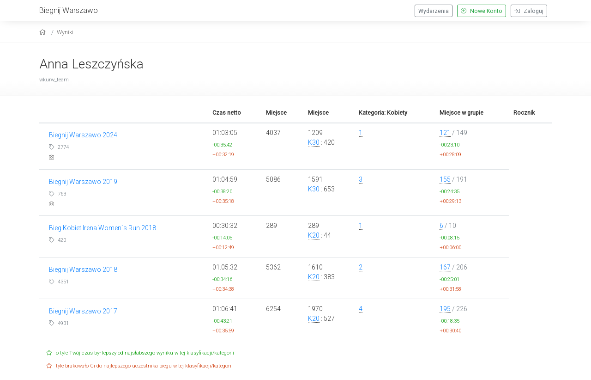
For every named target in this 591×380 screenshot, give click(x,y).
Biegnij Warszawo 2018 (83, 269)
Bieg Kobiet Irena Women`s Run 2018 (102, 228)
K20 (314, 235)
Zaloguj (528, 11)
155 (445, 179)
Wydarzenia (433, 11)
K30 (314, 142)
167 (445, 267)
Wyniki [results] (65, 32)
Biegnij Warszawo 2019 (83, 181)
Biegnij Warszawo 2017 (83, 311)
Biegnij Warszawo (68, 10)
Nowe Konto (481, 11)
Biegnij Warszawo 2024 (83, 135)
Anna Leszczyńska (91, 64)
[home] (43, 32)
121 (445, 132)
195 (445, 309)
